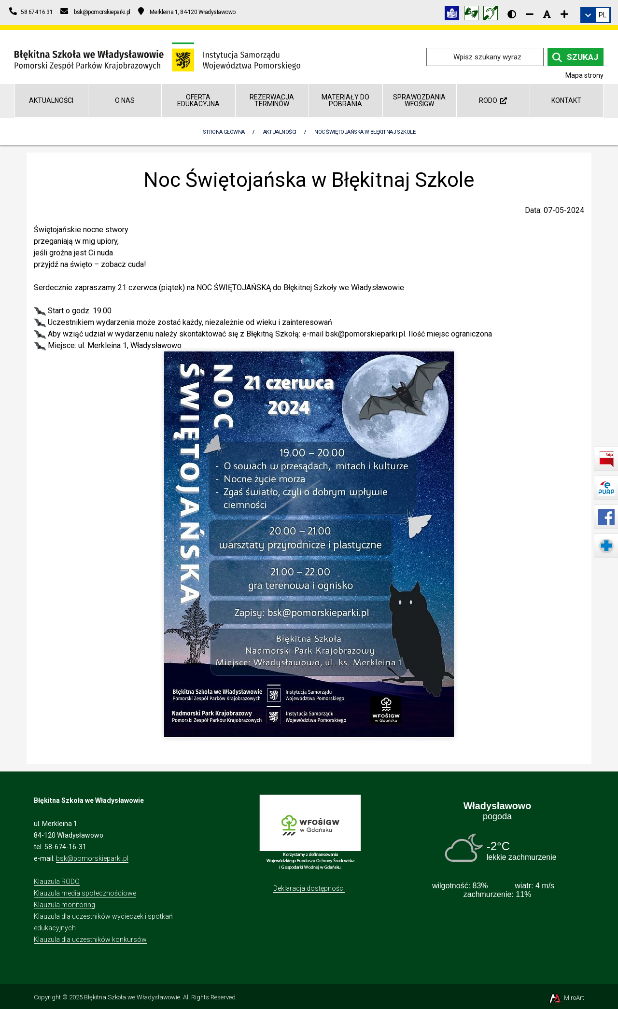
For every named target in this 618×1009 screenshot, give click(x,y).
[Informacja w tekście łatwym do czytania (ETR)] (454, 14)
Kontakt (566, 100)
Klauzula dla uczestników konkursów (90, 939)
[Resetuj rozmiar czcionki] (547, 14)
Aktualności (51, 100)
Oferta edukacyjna (198, 100)
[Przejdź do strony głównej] (157, 56)
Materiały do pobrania (345, 100)
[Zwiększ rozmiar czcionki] (564, 14)
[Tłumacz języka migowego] (473, 14)
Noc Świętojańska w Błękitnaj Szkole (364, 132)
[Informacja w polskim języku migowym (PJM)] (493, 14)
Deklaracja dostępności (309, 888)
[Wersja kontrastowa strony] (512, 14)
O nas (125, 100)
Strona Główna (224, 132)
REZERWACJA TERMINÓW (272, 100)
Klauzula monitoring (64, 905)
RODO (493, 100)
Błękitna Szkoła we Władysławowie (132, 997)
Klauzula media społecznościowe (85, 893)
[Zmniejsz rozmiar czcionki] (529, 14)
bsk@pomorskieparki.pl (92, 858)
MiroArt (566, 997)
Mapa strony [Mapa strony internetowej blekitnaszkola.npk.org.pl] (584, 75)
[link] (595, 15)
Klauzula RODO (57, 881)
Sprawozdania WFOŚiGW (419, 100)
